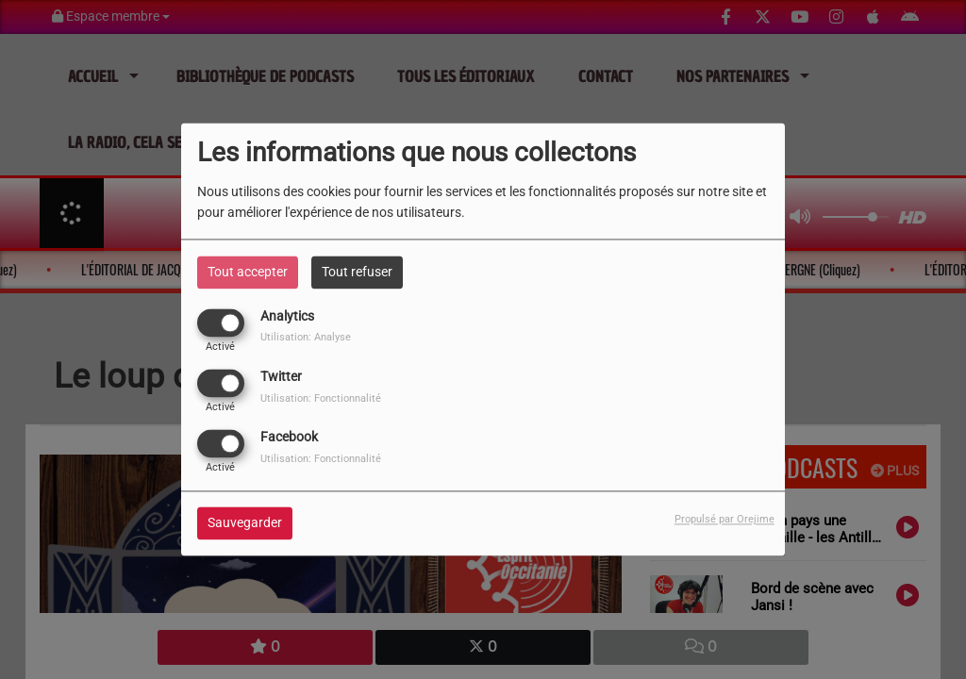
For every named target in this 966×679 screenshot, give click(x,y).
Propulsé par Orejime (724, 520)
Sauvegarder (245, 523)
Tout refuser (357, 271)
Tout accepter (248, 271)
